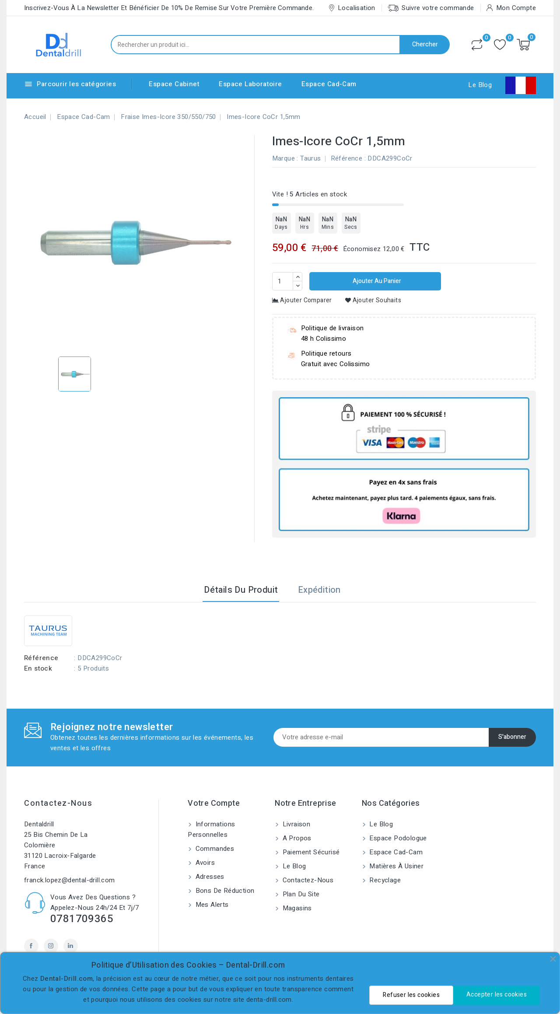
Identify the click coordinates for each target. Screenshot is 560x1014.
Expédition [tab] (319, 590)
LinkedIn (70, 946)
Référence (347, 158)
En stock (38, 668)
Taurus (310, 158)
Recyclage (384, 880)
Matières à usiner (396, 866)
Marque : (285, 158)
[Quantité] (282, 281)
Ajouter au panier (376, 281)
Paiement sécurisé (310, 852)
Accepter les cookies (496, 994)
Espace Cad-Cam (329, 84)
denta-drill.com (269, 999)
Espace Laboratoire (250, 84)
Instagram (51, 946)
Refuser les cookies (411, 995)
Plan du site (299, 894)
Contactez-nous (58, 803)
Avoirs (204, 862)
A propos (296, 838)
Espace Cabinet (174, 84)
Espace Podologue (397, 838)
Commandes (213, 848)
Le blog (293, 866)
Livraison (295, 824)
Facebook (31, 946)
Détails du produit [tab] (241, 590)
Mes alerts (210, 904)
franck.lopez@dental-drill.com (69, 880)
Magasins (296, 908)
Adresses (208, 876)
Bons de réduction (223, 890)
